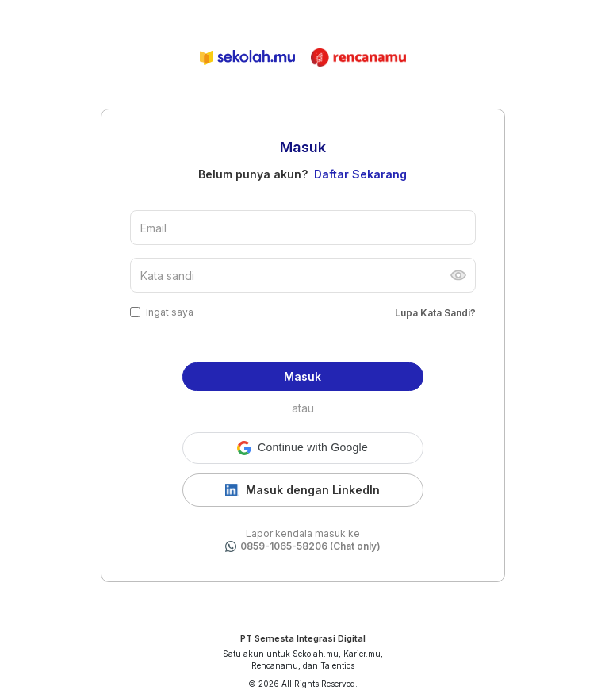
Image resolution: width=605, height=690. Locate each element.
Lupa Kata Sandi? (435, 313)
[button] (302, 448)
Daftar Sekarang (360, 174)
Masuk (302, 376)
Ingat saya (169, 312)
